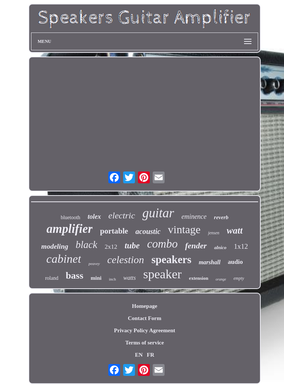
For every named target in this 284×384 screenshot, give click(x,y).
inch (112, 279)
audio (235, 261)
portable (114, 231)
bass (75, 275)
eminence (194, 216)
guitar (158, 213)
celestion (125, 259)
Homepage (144, 306)
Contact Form (144, 318)
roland (51, 278)
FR (150, 355)
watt (235, 230)
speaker (162, 274)
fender (196, 245)
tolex (94, 216)
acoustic (147, 231)
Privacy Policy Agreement (144, 330)
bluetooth (70, 217)
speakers (171, 259)
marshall (209, 262)
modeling (54, 246)
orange (221, 279)
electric (121, 215)
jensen (213, 232)
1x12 (241, 246)
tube (132, 245)
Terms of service (144, 343)
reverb (221, 217)
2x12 (111, 246)
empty (238, 278)
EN (139, 355)
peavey (94, 263)
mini (96, 278)
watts (129, 278)
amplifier (70, 228)
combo (162, 243)
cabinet (63, 258)
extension (198, 278)
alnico (220, 247)
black (86, 244)
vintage (184, 229)
